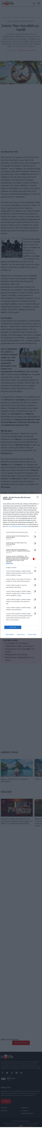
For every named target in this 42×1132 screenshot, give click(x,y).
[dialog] (21, 566)
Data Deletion (10, 635)
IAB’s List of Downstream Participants (16, 526)
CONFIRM (13, 627)
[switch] (34, 536)
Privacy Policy (32, 635)
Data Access (21, 635)
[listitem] (21, 532)
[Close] (38, 497)
